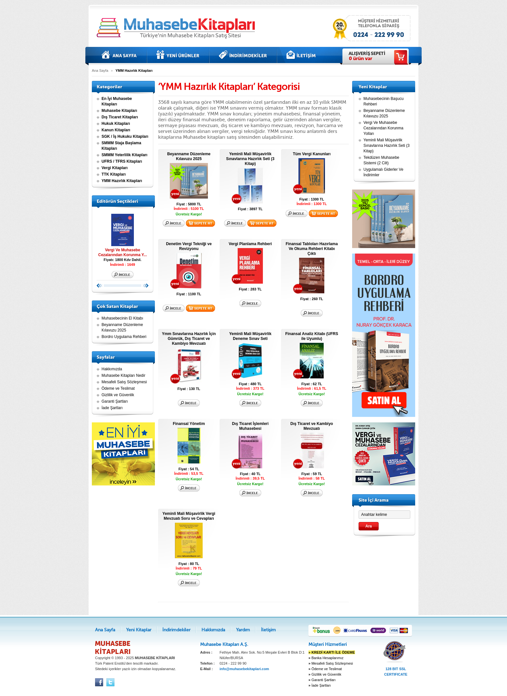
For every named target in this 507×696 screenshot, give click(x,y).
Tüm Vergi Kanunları (312, 154)
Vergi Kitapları (115, 168)
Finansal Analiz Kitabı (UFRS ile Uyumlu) (311, 336)
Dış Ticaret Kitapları (120, 117)
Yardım (243, 630)
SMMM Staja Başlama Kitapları (121, 146)
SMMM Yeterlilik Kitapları (124, 155)
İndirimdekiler (243, 55)
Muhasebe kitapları (177, 28)
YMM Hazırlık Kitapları (122, 181)
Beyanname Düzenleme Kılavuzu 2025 (122, 327)
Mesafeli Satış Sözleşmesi (124, 382)
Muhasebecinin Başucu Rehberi (383, 101)
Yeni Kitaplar (178, 55)
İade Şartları (112, 408)
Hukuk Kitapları (116, 123)
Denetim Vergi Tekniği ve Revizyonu (188, 246)
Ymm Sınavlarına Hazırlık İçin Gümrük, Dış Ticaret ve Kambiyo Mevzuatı (189, 339)
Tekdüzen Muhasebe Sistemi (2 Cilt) (381, 160)
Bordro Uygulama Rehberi (124, 336)
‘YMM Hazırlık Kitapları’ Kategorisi (229, 86)
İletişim (301, 55)
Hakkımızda (112, 369)
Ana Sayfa (119, 55)
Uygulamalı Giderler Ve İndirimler (383, 172)
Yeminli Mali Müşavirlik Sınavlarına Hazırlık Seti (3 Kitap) (250, 159)
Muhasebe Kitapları (119, 110)
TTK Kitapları (114, 174)
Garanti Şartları (115, 401)
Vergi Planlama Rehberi (250, 244)
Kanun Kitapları (116, 130)
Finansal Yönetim (189, 423)
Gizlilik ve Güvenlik (118, 395)
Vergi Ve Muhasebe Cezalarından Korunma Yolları (383, 128)
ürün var (360, 58)
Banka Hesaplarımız (325, 658)
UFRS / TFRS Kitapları (122, 161)
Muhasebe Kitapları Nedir (123, 375)
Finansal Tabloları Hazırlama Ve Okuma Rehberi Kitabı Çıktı (312, 249)
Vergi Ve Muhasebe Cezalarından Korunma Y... (122, 234)
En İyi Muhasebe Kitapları (117, 101)
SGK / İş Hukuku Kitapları (125, 136)
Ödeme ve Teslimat (118, 388)
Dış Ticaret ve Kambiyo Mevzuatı (311, 426)
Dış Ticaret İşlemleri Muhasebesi (250, 426)
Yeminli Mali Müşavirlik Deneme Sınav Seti (250, 336)
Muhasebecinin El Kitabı (122, 318)
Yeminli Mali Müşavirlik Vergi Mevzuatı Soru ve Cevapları (188, 516)
